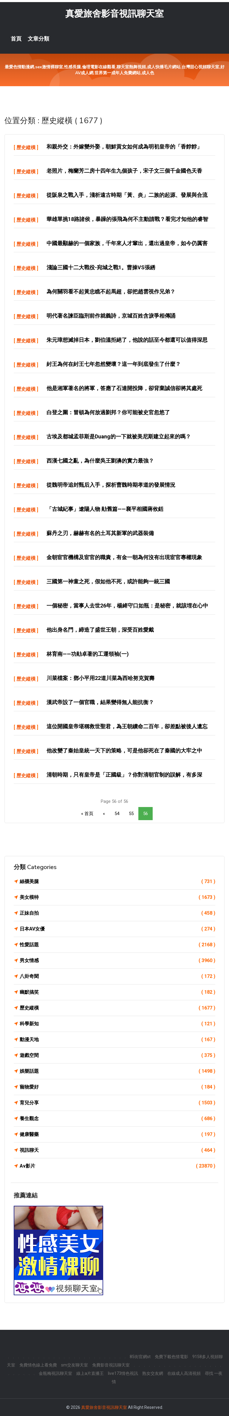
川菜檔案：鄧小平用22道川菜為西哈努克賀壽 (100, 678)
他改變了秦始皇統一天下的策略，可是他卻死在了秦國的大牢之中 (124, 750)
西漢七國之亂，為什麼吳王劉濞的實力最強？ (100, 460)
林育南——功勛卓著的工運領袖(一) (88, 654)
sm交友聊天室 (74, 1365)
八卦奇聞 (117, 976)
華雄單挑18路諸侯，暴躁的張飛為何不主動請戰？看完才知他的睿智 (127, 219)
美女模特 (117, 897)
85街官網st (140, 1356)
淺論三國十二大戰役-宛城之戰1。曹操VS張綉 (101, 267)
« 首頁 (87, 813)
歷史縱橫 (25, 147)
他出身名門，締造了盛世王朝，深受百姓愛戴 (100, 630)
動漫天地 (117, 1039)
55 (131, 813)
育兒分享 (117, 1103)
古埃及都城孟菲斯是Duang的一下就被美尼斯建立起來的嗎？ (119, 436)
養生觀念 (117, 1118)
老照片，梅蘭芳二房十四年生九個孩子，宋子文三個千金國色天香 (124, 171)
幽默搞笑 (117, 992)
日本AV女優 (117, 929)
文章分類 (38, 39)
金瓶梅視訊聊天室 (55, 1373)
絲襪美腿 (117, 881)
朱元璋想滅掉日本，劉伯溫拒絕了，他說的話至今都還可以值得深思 (127, 340)
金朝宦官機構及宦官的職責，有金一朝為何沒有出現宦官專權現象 (124, 557)
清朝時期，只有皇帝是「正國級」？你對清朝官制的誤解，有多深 (124, 775)
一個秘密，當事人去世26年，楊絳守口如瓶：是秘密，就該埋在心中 (127, 605)
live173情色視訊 (123, 1373)
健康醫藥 (117, 1134)
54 (116, 813)
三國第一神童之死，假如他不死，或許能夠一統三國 (108, 581)
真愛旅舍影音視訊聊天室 (114, 13)
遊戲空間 (117, 1055)
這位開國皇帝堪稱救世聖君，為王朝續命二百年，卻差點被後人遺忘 (127, 726)
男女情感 (117, 960)
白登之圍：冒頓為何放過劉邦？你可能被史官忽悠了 (108, 412)
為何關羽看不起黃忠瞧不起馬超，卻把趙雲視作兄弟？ (111, 291)
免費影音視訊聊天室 (111, 1365)
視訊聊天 (117, 1150)
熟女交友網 (152, 1373)
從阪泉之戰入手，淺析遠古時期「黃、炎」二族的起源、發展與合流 (127, 195)
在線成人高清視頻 (184, 1373)
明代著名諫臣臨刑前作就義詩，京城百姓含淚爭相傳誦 (111, 316)
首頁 (16, 39)
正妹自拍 (117, 913)
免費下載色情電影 (171, 1356)
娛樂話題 (117, 1071)
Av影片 (117, 1166)
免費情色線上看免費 (38, 1365)
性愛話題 (117, 945)
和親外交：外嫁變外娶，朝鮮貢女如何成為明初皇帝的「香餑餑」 (124, 146)
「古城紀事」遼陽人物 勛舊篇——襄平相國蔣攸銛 (105, 509)
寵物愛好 (117, 1087)
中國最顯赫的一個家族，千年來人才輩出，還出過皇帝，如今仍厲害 (127, 243)
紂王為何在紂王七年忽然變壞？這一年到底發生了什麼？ (114, 364)
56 (145, 813)
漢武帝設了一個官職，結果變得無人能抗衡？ (100, 702)
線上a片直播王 (90, 1373)
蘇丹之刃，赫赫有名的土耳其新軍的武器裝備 (100, 533)
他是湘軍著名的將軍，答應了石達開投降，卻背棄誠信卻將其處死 (124, 388)
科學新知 (117, 1024)
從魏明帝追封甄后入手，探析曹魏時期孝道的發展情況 (111, 485)
